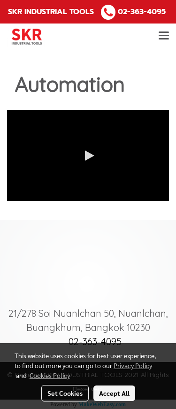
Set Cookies (65, 393)
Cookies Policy (50, 375)
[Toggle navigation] (163, 36)
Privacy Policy (133, 365)
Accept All (114, 393)
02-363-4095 (142, 11)
